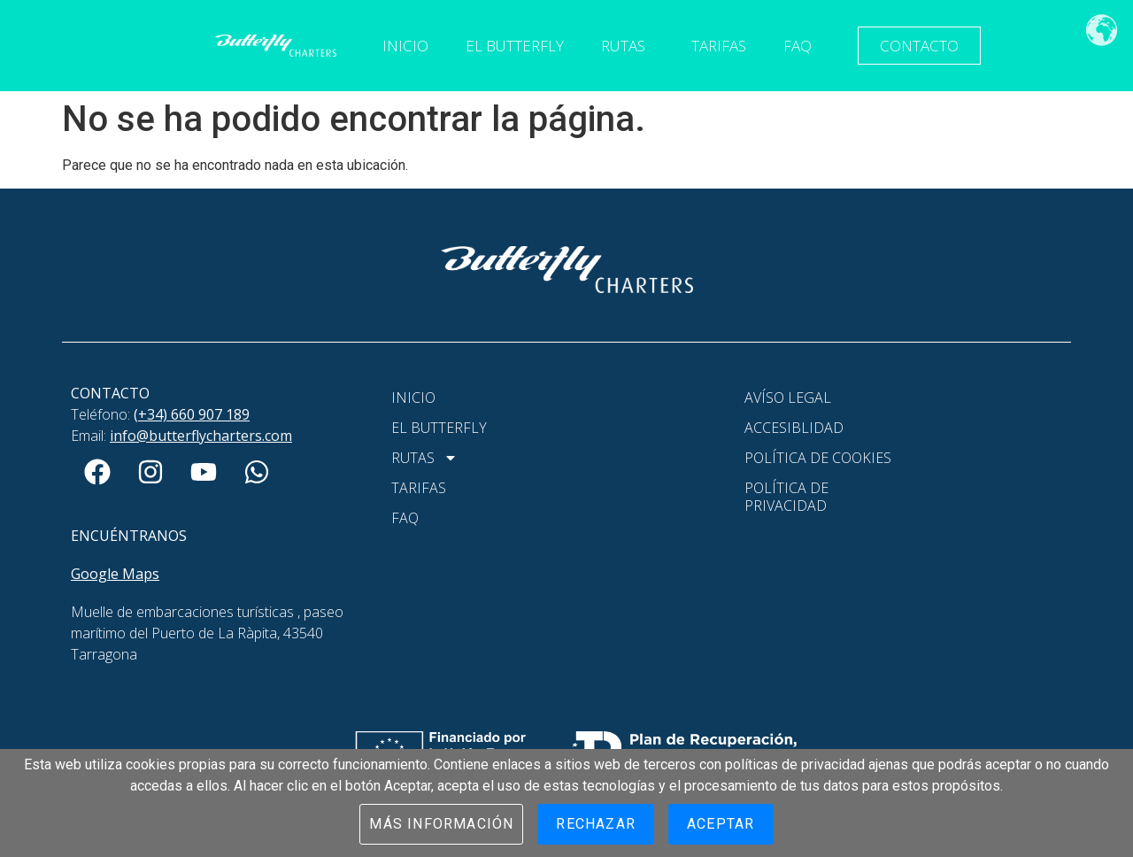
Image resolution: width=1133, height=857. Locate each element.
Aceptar (720, 823)
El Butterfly (515, 46)
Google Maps (115, 573)
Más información (441, 823)
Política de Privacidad (786, 496)
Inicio (405, 46)
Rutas (627, 46)
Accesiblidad (794, 427)
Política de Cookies (817, 457)
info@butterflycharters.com (201, 435)
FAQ (797, 46)
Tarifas (718, 46)
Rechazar (596, 823)
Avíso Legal (787, 397)
